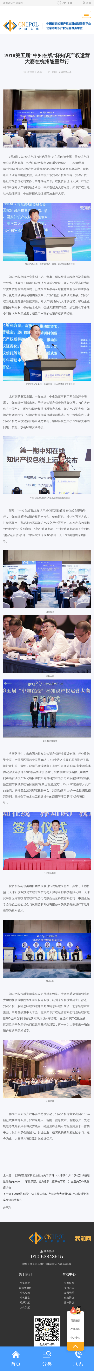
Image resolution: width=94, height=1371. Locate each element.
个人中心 (75, 1337)
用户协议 (69, 1302)
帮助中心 (69, 1274)
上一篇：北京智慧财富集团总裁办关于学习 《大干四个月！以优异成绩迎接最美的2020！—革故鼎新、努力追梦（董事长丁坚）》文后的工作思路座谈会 (46, 1181)
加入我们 (25, 1307)
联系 (78, 1359)
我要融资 (75, 1320)
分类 (47, 1359)
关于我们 (25, 1274)
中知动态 (25, 1292)
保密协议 (69, 1297)
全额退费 (69, 1283)
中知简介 (25, 1283)
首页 (16, 1359)
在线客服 (75, 1329)
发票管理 (69, 1292)
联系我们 (25, 1302)
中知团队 (25, 1297)
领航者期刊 (25, 1287)
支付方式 (69, 1287)
